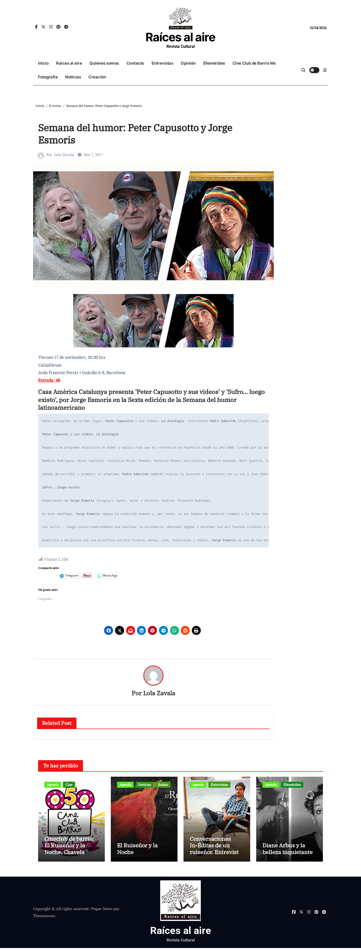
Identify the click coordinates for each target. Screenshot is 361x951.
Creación (97, 76)
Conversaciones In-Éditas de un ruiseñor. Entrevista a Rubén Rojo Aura (216, 851)
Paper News (102, 911)
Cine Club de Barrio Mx (254, 63)
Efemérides (214, 63)
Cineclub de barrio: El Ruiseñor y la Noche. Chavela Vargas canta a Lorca (71, 851)
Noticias (73, 76)
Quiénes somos (104, 63)
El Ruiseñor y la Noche (137, 852)
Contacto (135, 63)
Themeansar (44, 919)
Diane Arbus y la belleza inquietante (287, 852)
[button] (325, 70)
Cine (68, 784)
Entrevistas (162, 63)
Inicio (43, 63)
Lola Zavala (64, 154)
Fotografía (48, 76)
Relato (163, 784)
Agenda (52, 784)
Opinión (188, 63)
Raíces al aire (180, 37)
